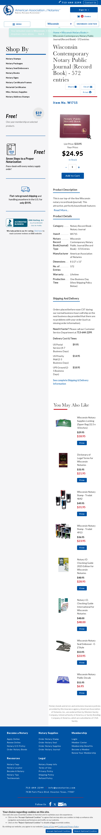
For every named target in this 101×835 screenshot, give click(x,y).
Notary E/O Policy (16, 746)
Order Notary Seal (48, 742)
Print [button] (87, 92)
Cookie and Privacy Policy (68, 826)
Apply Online (13, 739)
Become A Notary (15, 771)
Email (88, 87)
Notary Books (13, 73)
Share (72, 87)
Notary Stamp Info (48, 764)
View (82, 443)
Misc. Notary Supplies (16, 92)
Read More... (61, 210)
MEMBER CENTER (87, 24)
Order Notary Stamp (49, 739)
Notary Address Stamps (18, 96)
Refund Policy (46, 778)
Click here (38, 231)
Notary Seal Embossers (17, 68)
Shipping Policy (46, 775)
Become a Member (81, 749)
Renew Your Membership (84, 753)
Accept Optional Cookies (58, 831)
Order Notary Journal (49, 749)
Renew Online (14, 742)
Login (74, 739)
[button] (84, 9)
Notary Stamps (13, 58)
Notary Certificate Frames (19, 82)
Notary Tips (13, 775)
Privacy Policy (46, 771)
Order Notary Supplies (50, 746)
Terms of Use (48, 826)
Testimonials (13, 778)
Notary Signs (12, 77)
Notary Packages (14, 63)
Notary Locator (14, 768)
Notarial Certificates (16, 87)
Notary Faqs (13, 764)
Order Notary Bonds (17, 749)
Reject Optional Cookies (85, 831)
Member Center (79, 742)
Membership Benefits (82, 746)
